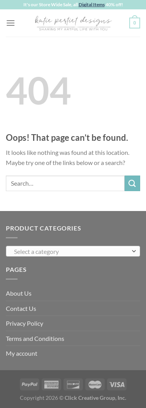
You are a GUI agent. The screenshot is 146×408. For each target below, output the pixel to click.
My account (21, 353)
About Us (19, 293)
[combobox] (73, 251)
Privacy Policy (24, 323)
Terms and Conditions (35, 338)
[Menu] (10, 22)
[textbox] (71, 251)
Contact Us (21, 308)
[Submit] (132, 183)
